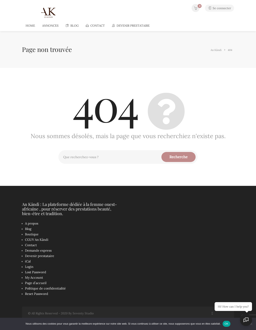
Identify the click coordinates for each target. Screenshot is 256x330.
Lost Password (35, 272)
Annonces (50, 25)
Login (29, 267)
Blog (72, 25)
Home (30, 25)
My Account (34, 277)
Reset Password (36, 294)
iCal (28, 261)
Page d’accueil (35, 283)
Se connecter (219, 8)
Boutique (32, 234)
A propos (31, 223)
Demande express (38, 250)
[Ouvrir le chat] (246, 320)
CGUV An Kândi (36, 240)
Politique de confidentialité (45, 288)
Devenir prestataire (131, 25)
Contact (95, 25)
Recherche (178, 157)
